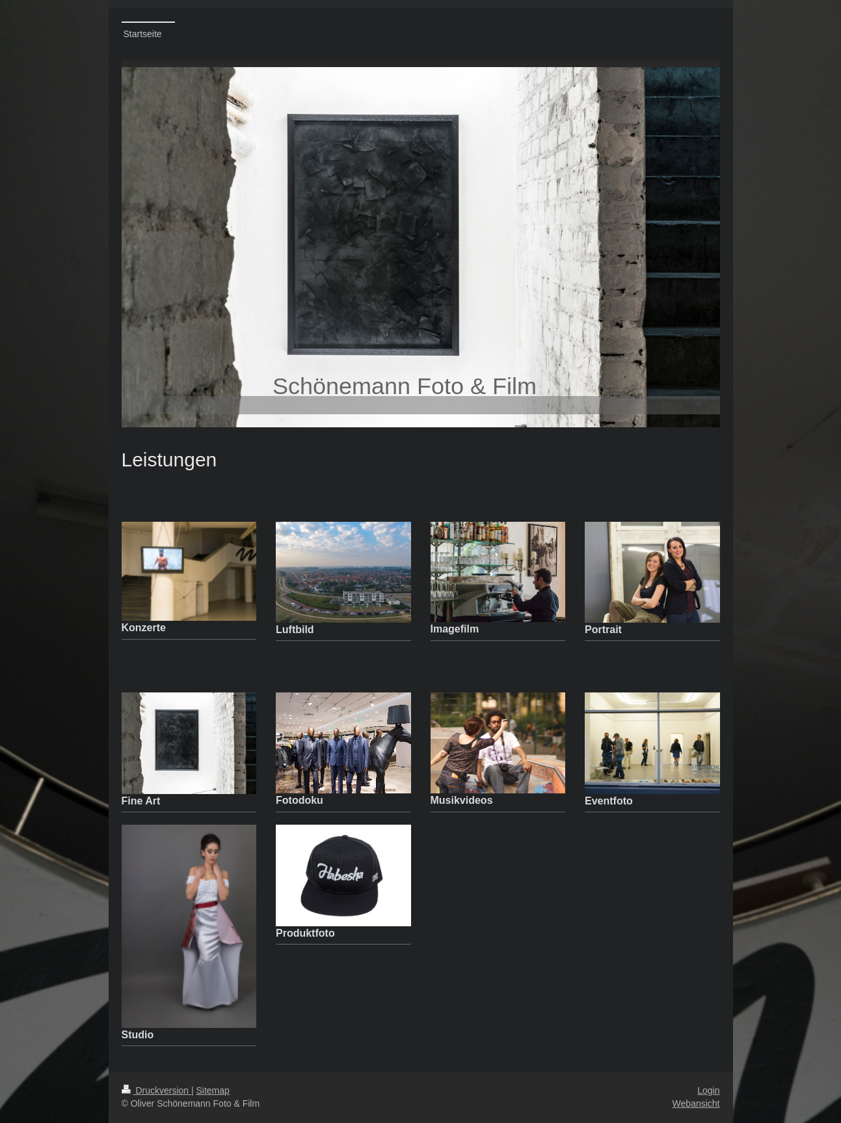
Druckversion (156, 1090)
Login (708, 1090)
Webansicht (696, 1103)
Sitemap (213, 1090)
